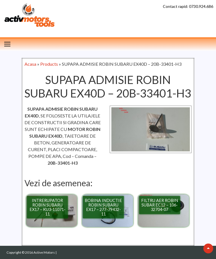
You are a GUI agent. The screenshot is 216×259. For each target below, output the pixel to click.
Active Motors (44, 252)
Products (49, 64)
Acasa (30, 64)
